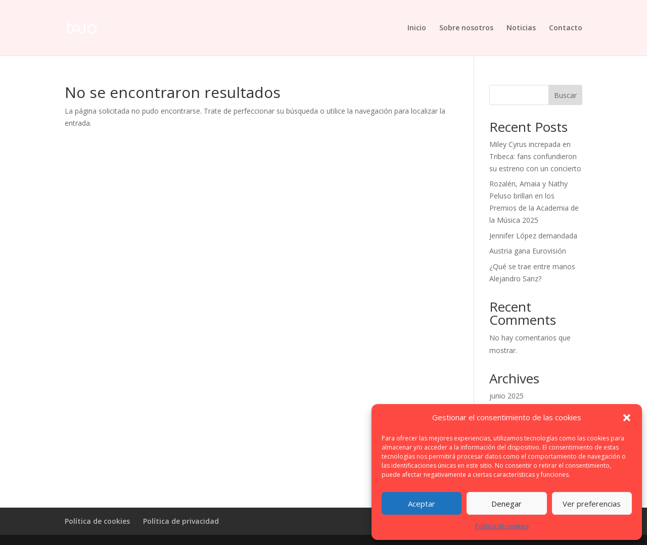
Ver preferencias (592, 504)
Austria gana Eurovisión (527, 251)
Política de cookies (502, 526)
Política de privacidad (181, 521)
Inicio (416, 28)
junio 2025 (506, 396)
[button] (627, 418)
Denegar (506, 504)
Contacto (565, 28)
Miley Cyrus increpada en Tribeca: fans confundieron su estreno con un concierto (535, 156)
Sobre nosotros (466, 28)
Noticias (521, 28)
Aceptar (421, 504)
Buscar (565, 95)
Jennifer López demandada (533, 235)
